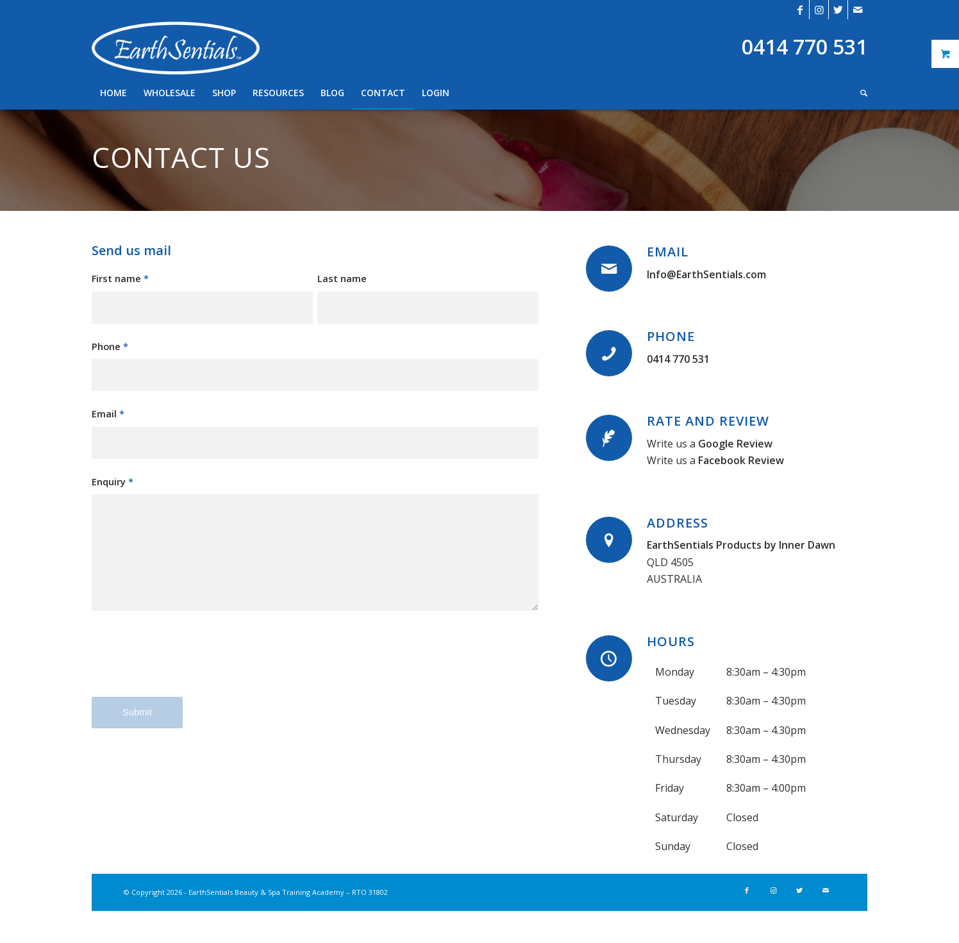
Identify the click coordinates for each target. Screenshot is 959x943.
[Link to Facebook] (799, 9)
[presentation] (189, 665)
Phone (110, 346)
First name (120, 278)
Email (108, 413)
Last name (342, 278)
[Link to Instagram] (819, 9)
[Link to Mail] (857, 9)
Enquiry (112, 481)
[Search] (859, 93)
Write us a (709, 444)
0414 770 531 (678, 359)
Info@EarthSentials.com (706, 274)
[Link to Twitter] (838, 9)
